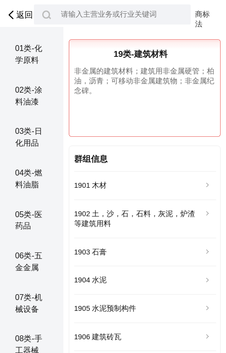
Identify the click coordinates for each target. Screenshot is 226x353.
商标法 (202, 14)
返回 (19, 15)
